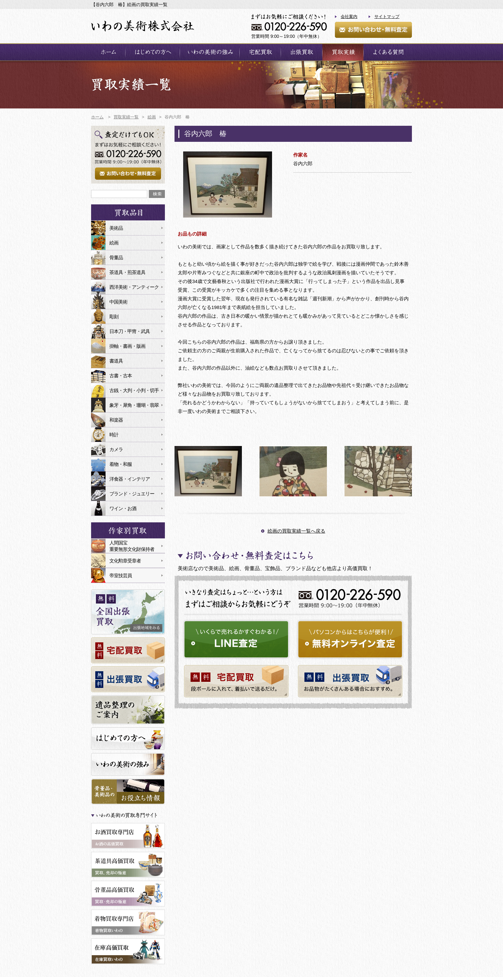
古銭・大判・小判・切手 (134, 390)
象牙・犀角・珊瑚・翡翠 (134, 405)
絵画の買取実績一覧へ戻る (296, 531)
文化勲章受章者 (125, 560)
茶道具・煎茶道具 (127, 272)
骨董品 (116, 257)
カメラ (116, 449)
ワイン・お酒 (122, 508)
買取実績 (342, 52)
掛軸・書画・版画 (127, 346)
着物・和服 (120, 464)
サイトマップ (386, 16)
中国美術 (118, 301)
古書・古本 (120, 375)
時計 (113, 434)
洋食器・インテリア (129, 479)
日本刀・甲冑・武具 (129, 331)
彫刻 (113, 316)
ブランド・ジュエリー (131, 493)
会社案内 (349, 16)
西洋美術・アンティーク (134, 287)
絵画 (113, 242)
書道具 (116, 361)
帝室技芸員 (120, 575)
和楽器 (116, 420)
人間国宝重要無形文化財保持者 (131, 546)
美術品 (116, 228)
